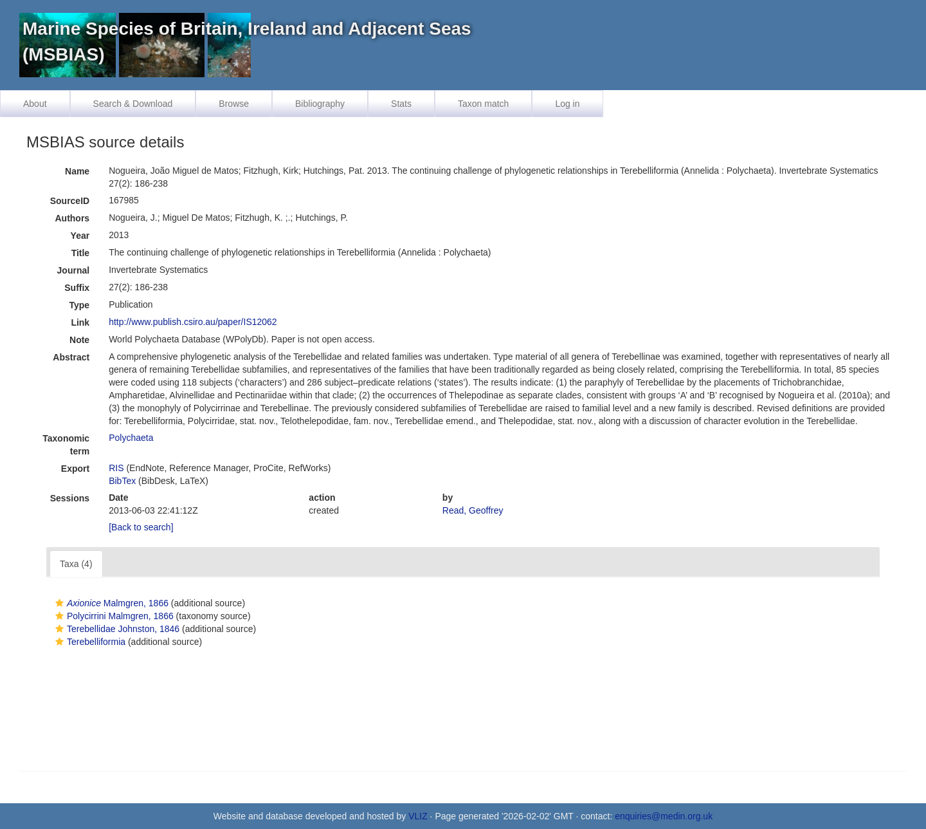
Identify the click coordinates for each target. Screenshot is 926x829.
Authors (72, 218)
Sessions (69, 498)
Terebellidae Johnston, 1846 (115, 629)
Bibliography (320, 103)
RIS (116, 468)
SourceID (69, 201)
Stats (401, 103)
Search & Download (133, 103)
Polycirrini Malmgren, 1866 (113, 616)
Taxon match (483, 103)
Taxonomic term (65, 444)
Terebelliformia (88, 642)
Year (80, 235)
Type (79, 305)
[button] (59, 603)
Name (77, 171)
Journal (73, 270)
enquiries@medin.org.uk (664, 816)
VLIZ (418, 816)
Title (80, 253)
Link (80, 322)
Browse (234, 103)
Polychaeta (131, 438)
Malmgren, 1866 (110, 603)
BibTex (122, 481)
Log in (567, 103)
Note (79, 340)
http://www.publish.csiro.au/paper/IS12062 (193, 322)
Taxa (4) (76, 564)
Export (75, 468)
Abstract (71, 357)
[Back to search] (141, 527)
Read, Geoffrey (473, 510)
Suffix (76, 288)
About (35, 103)
